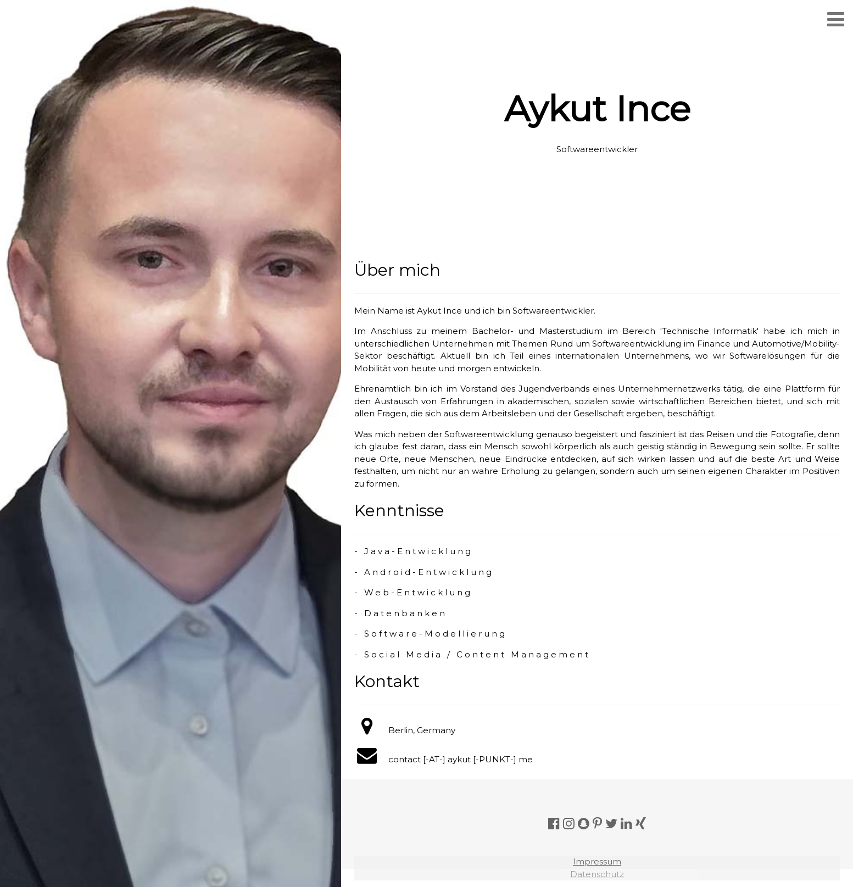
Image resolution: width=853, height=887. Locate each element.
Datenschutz (597, 874)
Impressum (597, 861)
